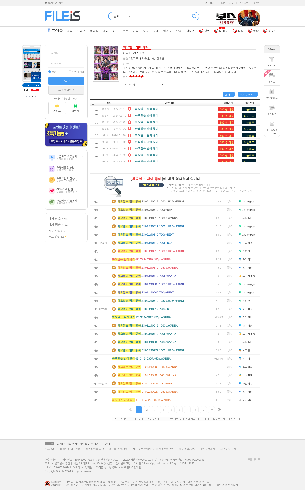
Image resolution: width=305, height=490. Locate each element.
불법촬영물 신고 (95, 449)
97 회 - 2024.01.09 (114, 148)
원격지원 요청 (228, 449)
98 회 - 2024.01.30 (114, 142)
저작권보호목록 (164, 449)
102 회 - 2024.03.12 (113, 115)
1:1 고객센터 (208, 449)
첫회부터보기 (247, 94)
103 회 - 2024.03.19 (113, 109)
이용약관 (50, 449)
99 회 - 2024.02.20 (114, 135)
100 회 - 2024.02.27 (113, 128)
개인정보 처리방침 (70, 449)
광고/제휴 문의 (187, 449)
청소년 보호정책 (118, 449)
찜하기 (229, 94)
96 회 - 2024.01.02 (114, 155)
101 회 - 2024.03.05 (113, 122)
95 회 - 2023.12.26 (114, 161)
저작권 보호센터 (142, 449)
